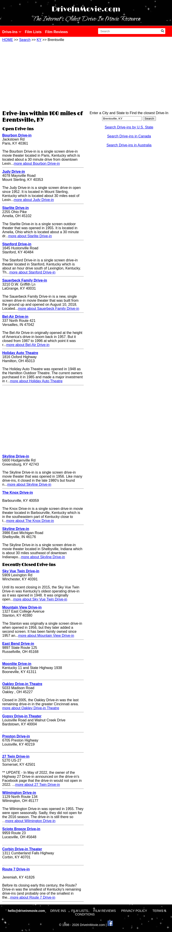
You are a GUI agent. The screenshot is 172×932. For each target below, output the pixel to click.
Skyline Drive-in (15, 456)
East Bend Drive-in (18, 644)
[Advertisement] (43, 75)
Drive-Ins (11, 32)
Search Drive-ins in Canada (129, 136)
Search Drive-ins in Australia (129, 145)
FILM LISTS (79, 911)
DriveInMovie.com (86, 9)
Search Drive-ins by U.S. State (129, 127)
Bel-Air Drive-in (15, 317)
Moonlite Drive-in (16, 664)
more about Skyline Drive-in (29, 484)
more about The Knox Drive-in (30, 521)
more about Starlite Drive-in (30, 236)
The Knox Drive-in (17, 492)
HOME (7, 40)
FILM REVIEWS (104, 911)
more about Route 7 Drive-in (32, 897)
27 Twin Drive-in (16, 756)
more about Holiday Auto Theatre (36, 381)
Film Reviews (56, 32)
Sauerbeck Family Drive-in (24, 280)
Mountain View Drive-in (22, 607)
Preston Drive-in (16, 736)
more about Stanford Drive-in (32, 272)
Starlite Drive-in (15, 208)
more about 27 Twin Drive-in (37, 785)
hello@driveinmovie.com (27, 911)
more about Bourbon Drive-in (37, 163)
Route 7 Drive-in (16, 869)
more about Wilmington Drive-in (30, 821)
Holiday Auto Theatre (20, 353)
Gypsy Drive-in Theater (21, 716)
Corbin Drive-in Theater (22, 849)
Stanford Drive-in (16, 244)
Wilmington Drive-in (19, 793)
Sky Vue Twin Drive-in (20, 571)
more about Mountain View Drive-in (46, 635)
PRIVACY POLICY (134, 911)
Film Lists (33, 32)
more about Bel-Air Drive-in (27, 345)
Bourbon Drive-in (17, 135)
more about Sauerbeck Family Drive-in (48, 308)
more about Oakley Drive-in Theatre (30, 708)
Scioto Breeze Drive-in (21, 829)
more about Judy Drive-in (34, 200)
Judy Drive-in (13, 171)
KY (39, 40)
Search (25, 40)
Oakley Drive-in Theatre (22, 684)
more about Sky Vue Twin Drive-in (40, 599)
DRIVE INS (58, 911)
